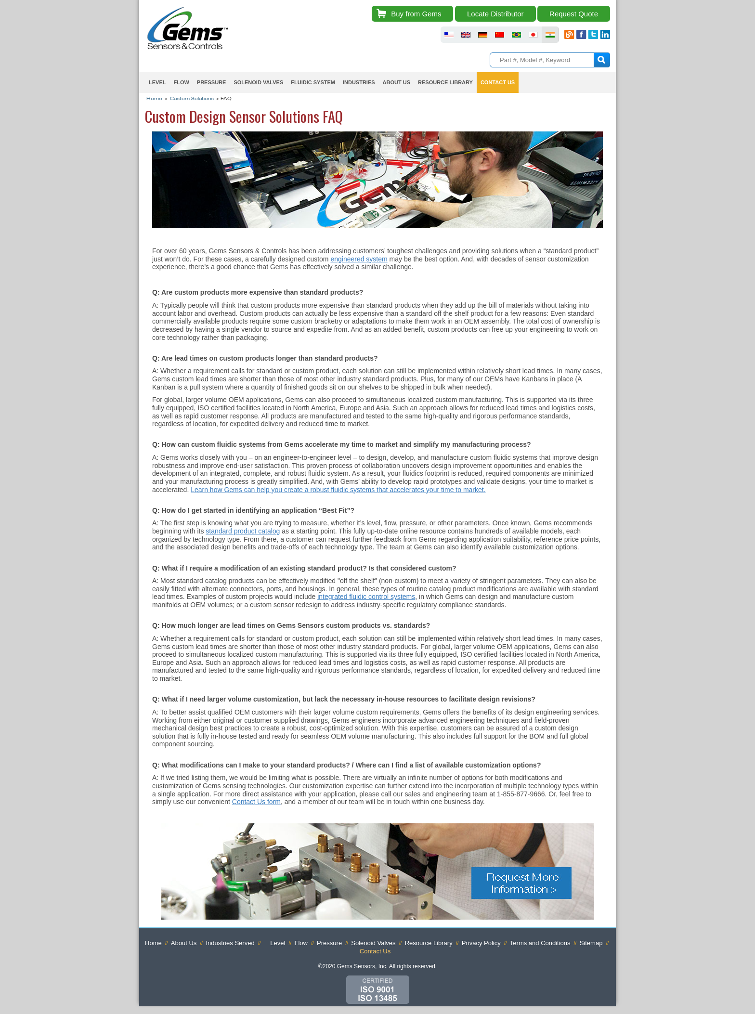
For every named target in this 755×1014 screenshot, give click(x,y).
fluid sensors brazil (516, 35)
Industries (359, 82)
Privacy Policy (481, 943)
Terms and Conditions (540, 943)
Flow (181, 82)
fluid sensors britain (465, 35)
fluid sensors (449, 35)
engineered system (358, 259)
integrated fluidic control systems (366, 596)
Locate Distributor (495, 14)
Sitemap (591, 943)
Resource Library (445, 82)
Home (154, 99)
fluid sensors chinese (499, 35)
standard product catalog (243, 531)
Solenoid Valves (258, 82)
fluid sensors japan (533, 35)
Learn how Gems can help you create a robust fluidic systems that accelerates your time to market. (338, 490)
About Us (396, 82)
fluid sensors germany (482, 35)
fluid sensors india (550, 35)
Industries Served (230, 943)
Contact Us (498, 82)
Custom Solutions (192, 99)
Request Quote (573, 14)
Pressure (211, 82)
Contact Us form (256, 802)
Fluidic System (313, 82)
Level (157, 82)
